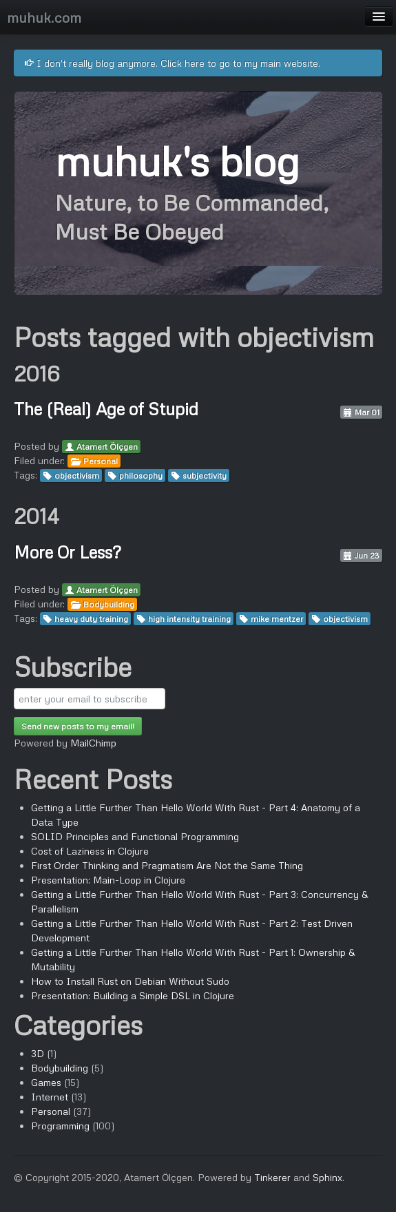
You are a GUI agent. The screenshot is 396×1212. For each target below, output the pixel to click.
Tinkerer (272, 1177)
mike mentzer (277, 619)
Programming (60, 1125)
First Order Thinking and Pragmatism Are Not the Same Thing (167, 865)
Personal (100, 461)
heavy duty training (91, 619)
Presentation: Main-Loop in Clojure (108, 880)
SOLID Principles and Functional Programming (135, 836)
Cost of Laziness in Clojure (90, 851)
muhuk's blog (177, 160)
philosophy (141, 475)
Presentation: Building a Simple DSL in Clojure (132, 995)
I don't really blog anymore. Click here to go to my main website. (172, 63)
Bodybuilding (108, 604)
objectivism (76, 475)
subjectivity (205, 475)
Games (46, 1082)
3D (37, 1053)
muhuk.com (44, 17)
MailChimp (93, 743)
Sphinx (327, 1177)
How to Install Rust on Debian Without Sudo (130, 981)
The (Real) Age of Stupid (106, 408)
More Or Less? (67, 552)
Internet (49, 1097)
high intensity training (189, 619)
